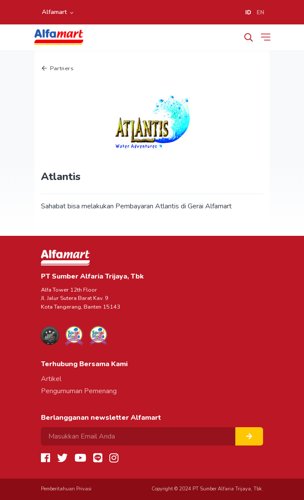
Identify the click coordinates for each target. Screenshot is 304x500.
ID (248, 13)
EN (260, 13)
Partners (58, 68)
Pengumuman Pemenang (79, 391)
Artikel (51, 379)
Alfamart (54, 11)
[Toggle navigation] (267, 37)
